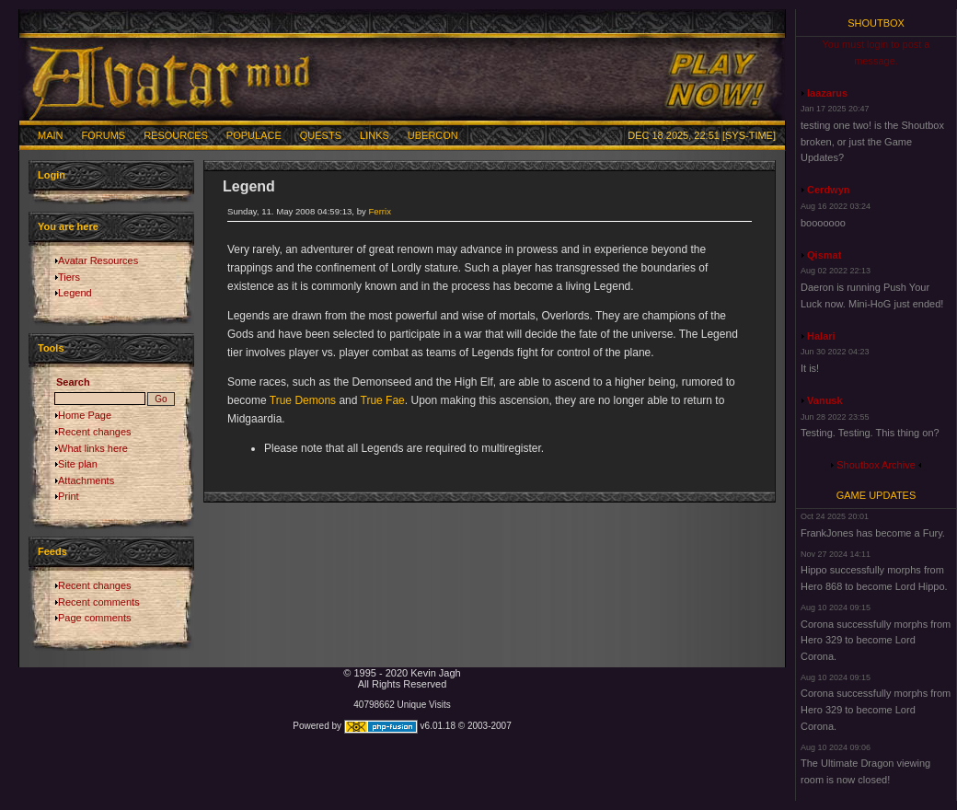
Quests (320, 135)
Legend (75, 292)
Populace (254, 135)
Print (68, 496)
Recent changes (95, 431)
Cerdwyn (828, 189)
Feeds (52, 551)
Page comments (94, 617)
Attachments (86, 480)
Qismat (824, 254)
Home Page (84, 415)
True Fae (383, 400)
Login (51, 174)
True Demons (303, 400)
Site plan (78, 463)
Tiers (69, 277)
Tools (51, 347)
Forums (104, 135)
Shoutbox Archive (876, 464)
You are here (68, 226)
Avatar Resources (98, 260)
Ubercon (433, 135)
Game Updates (876, 495)
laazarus (827, 92)
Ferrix (379, 211)
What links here (93, 448)
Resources (176, 135)
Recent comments (99, 602)
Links (374, 135)
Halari (821, 335)
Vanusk (825, 400)
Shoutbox (876, 23)
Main (50, 135)
